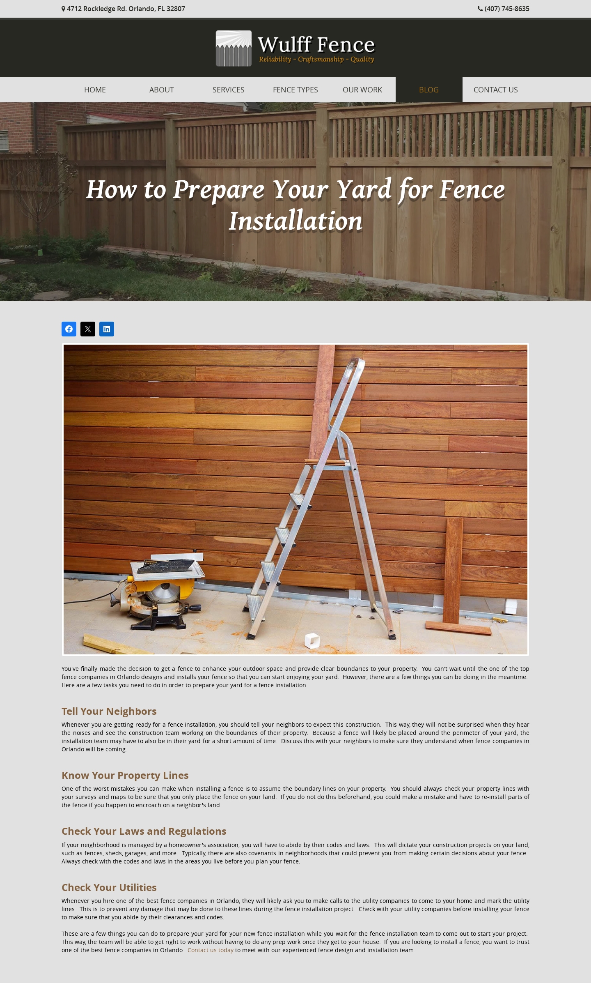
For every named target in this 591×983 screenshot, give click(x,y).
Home (95, 89)
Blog (429, 89)
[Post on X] (87, 329)
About (161, 89)
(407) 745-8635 (503, 8)
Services (229, 89)
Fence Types (295, 89)
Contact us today (211, 950)
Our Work (362, 89)
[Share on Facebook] (69, 329)
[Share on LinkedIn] (106, 329)
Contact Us (496, 89)
